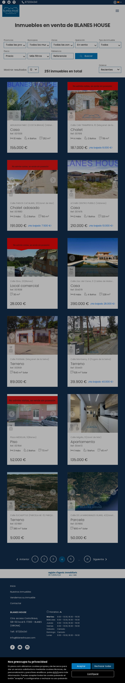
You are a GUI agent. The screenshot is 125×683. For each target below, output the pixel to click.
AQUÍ (55, 672)
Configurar (93, 673)
